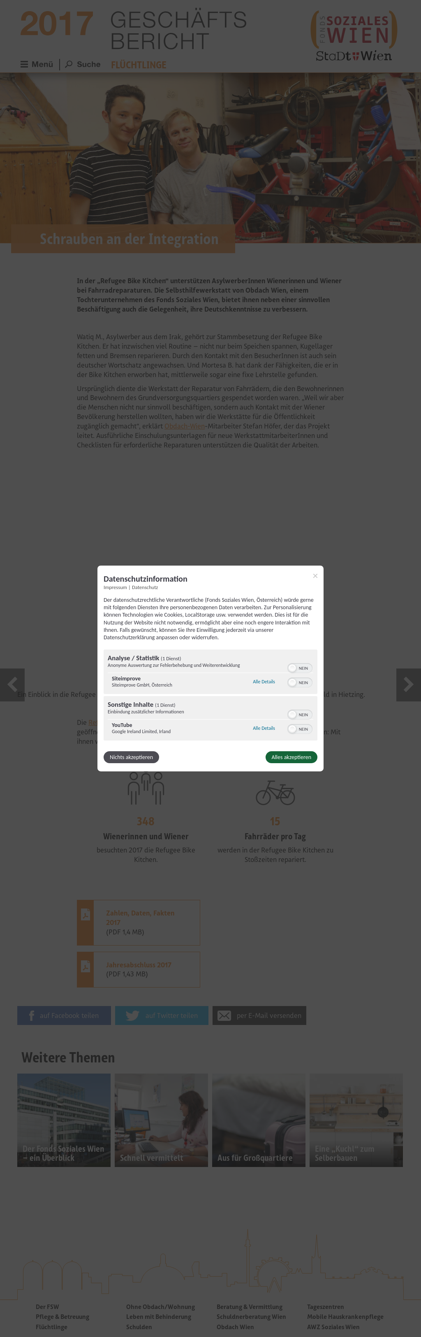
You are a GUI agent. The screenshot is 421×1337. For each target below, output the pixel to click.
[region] (210, 696)
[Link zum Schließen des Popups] (315, 576)
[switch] (300, 667)
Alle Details (264, 682)
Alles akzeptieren (291, 757)
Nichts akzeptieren (131, 757)
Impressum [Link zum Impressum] (115, 587)
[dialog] (210, 668)
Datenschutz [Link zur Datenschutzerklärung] (145, 587)
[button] (292, 668)
